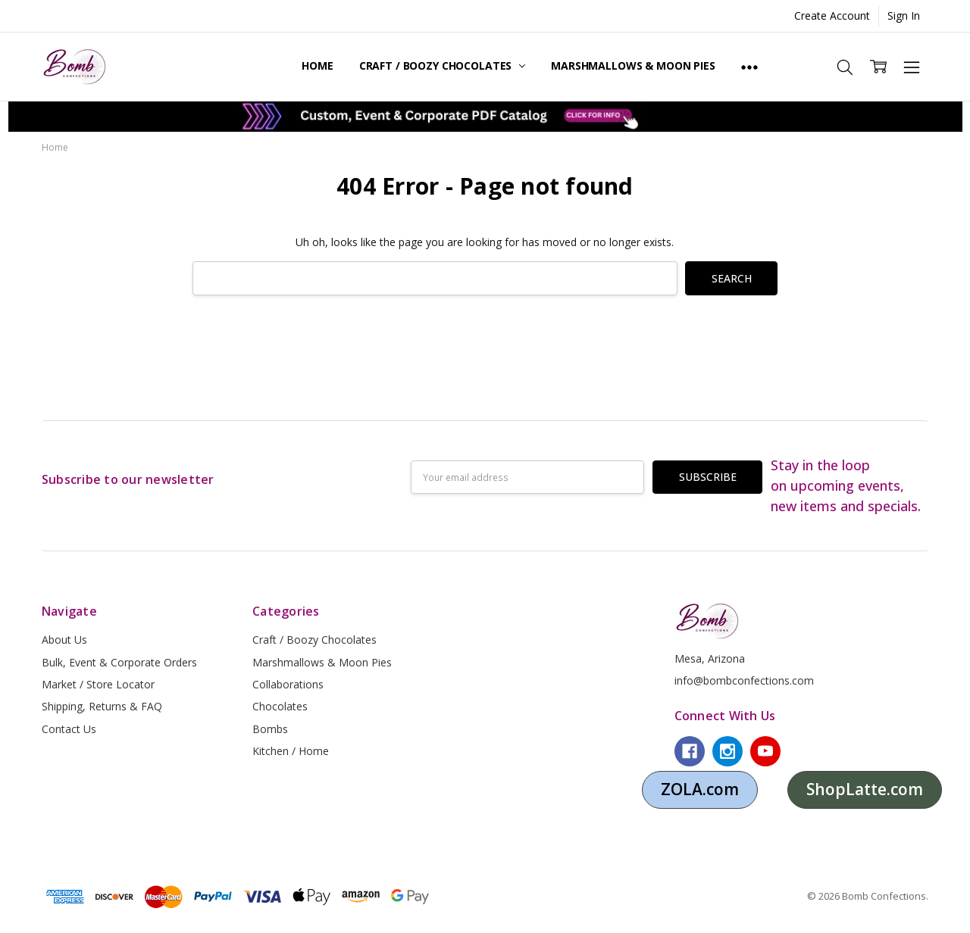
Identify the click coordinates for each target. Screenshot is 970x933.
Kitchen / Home (290, 751)
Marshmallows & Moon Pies (633, 65)
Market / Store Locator (98, 684)
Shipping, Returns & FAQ (102, 706)
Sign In (903, 15)
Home (317, 65)
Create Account (832, 15)
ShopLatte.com (864, 789)
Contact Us (69, 729)
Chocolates (280, 706)
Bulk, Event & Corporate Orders (119, 662)
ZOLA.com (700, 789)
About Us (64, 639)
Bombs (270, 729)
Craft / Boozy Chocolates (442, 65)
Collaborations (288, 684)
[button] (485, 116)
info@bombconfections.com (744, 680)
